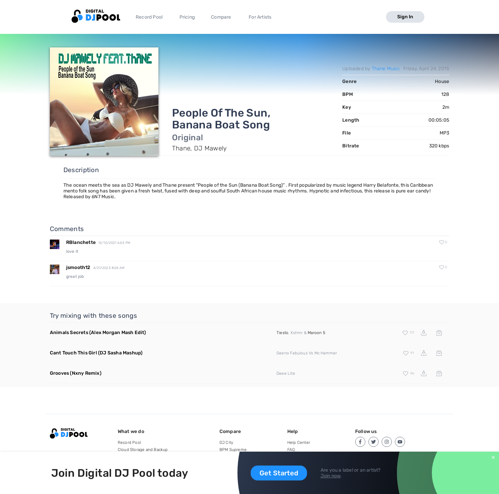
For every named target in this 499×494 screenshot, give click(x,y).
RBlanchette (81, 242)
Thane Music (386, 68)
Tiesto (282, 332)
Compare (221, 17)
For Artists (260, 17)
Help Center (298, 442)
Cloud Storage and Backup (143, 449)
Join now (331, 476)
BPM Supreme (233, 449)
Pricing (187, 17)
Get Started (279, 473)
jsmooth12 (78, 267)
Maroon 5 (316, 332)
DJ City (226, 442)
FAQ (291, 449)
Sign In (405, 17)
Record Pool (149, 17)
